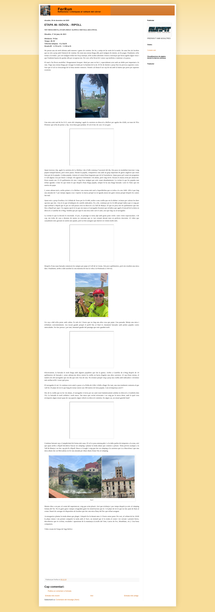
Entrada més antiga (131, 596)
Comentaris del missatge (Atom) (67, 600)
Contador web (151, 50)
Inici (91, 596)
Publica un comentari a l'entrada (59, 591)
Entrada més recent (52, 596)
